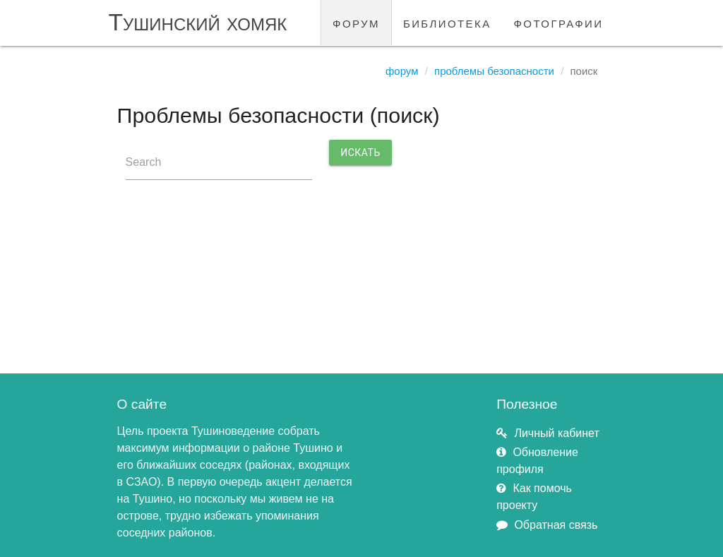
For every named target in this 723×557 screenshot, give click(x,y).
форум (356, 22)
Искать (360, 152)
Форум (402, 71)
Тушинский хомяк (198, 22)
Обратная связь (555, 525)
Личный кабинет (556, 433)
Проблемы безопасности (494, 71)
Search (144, 162)
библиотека (447, 22)
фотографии (559, 22)
